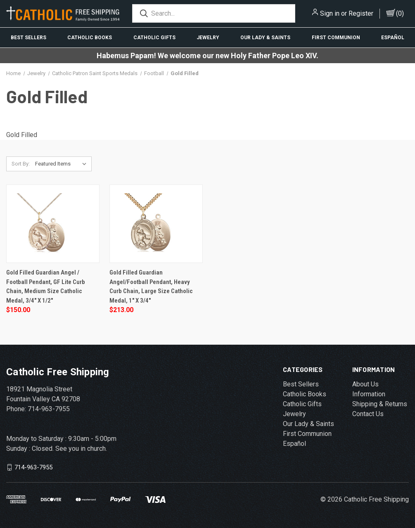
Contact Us (368, 414)
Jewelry (208, 37)
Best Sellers (28, 37)
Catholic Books (89, 37)
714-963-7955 (33, 467)
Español (392, 37)
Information (368, 394)
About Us (365, 384)
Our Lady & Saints (265, 37)
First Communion (336, 37)
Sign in (329, 13)
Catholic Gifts (154, 37)
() (400, 13)
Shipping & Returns (379, 404)
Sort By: (21, 164)
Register (361, 13)
